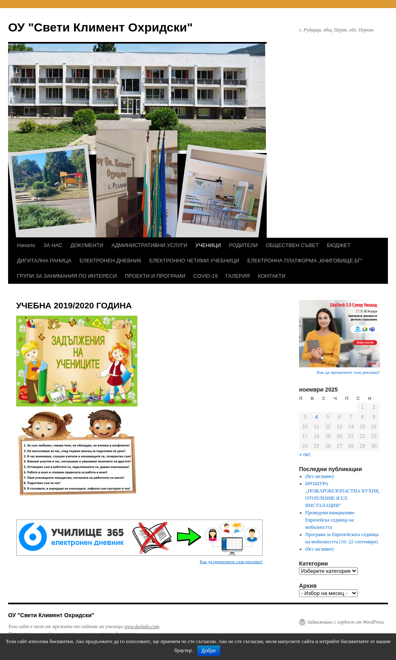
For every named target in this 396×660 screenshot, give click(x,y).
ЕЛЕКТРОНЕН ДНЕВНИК (110, 261)
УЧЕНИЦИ (208, 245)
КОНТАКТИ (271, 276)
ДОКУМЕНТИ (87, 245)
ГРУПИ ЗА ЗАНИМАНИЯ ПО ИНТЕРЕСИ (67, 276)
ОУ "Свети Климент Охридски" (100, 27)
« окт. (305, 454)
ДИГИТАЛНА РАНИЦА (44, 261)
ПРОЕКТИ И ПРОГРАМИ (155, 276)
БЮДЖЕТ (339, 245)
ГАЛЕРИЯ (238, 276)
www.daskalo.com (141, 626)
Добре (209, 651)
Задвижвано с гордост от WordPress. (346, 622)
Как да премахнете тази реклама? (231, 561)
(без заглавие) (319, 476)
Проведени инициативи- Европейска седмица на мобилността (330, 520)
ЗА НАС (52, 245)
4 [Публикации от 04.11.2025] (316, 417)
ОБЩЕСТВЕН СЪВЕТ (292, 245)
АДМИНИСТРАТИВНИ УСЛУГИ (149, 245)
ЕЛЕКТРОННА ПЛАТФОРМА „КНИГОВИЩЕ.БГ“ (304, 261)
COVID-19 (206, 276)
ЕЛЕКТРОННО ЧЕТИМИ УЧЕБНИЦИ (195, 261)
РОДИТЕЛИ (243, 245)
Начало (26, 245)
